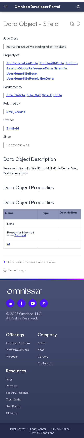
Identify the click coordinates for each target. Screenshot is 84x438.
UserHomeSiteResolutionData (30, 78)
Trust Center (14, 399)
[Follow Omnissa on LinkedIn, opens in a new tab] (10, 303)
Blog (9, 379)
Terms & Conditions (42, 433)
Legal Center (38, 429)
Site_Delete (15, 95)
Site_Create (16, 112)
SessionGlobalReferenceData (29, 68)
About (42, 343)
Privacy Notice (60, 429)
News (41, 350)
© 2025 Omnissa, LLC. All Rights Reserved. (24, 316)
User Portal (13, 406)
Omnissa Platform (18, 343)
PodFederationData (22, 63)
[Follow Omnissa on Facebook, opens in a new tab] (21, 303)
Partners (11, 386)
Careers (43, 356)
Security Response (17, 392)
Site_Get (34, 95)
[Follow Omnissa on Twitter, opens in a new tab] (44, 303)
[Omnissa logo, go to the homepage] (24, 293)
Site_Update (52, 95)
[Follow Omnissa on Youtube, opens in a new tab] (32, 303)
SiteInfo (60, 68)
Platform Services (17, 350)
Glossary (11, 413)
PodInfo (71, 63)
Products (11, 356)
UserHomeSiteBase (21, 73)
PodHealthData (51, 63)
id (8, 244)
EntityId (12, 128)
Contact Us (45, 363)
